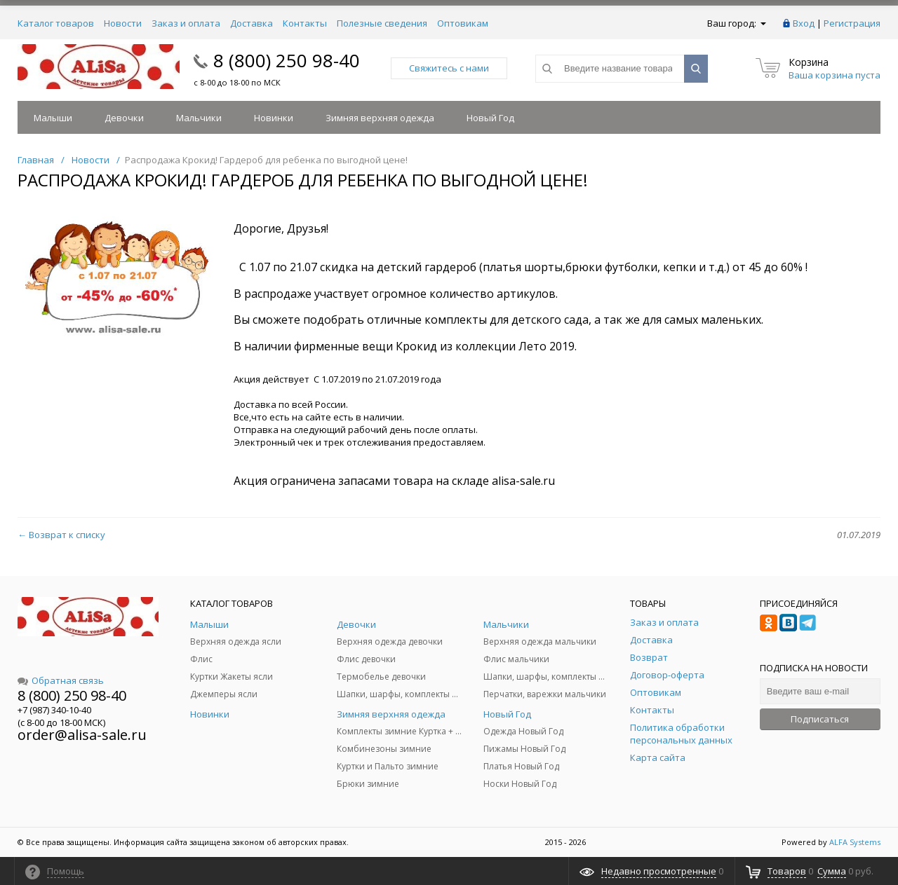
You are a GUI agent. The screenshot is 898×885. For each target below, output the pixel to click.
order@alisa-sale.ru (82, 734)
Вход (804, 23)
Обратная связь (61, 680)
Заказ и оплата (186, 23)
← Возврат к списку (61, 534)
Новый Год (490, 117)
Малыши (53, 117)
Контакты (305, 23)
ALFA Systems (854, 842)
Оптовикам (462, 23)
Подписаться (820, 719)
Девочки (124, 117)
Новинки (273, 117)
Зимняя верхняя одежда (380, 117)
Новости (123, 23)
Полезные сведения (382, 23)
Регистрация (852, 23)
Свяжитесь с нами (449, 68)
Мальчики (199, 117)
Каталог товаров (56, 23)
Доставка (251, 23)
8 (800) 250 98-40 (286, 60)
